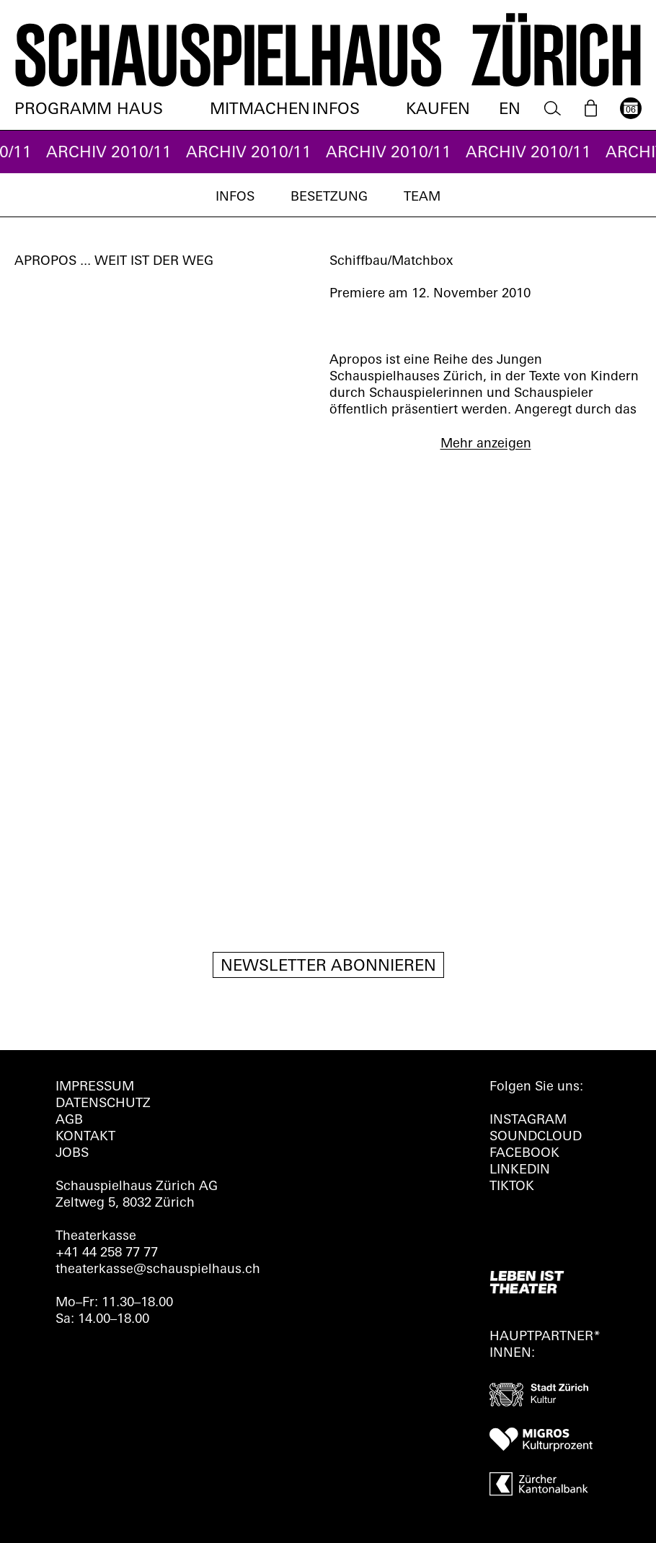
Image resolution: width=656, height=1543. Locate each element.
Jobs (72, 1153)
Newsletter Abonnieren (328, 966)
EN (509, 110)
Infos (235, 197)
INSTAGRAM (528, 1120)
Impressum (95, 1087)
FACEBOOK (524, 1153)
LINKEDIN (519, 1170)
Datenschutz (103, 1104)
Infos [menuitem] (336, 110)
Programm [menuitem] (63, 110)
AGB (69, 1120)
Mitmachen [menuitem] (260, 110)
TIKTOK (511, 1187)
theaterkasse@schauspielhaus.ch (158, 1270)
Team (422, 197)
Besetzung (329, 197)
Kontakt (85, 1137)
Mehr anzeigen (485, 444)
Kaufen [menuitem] (438, 110)
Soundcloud (535, 1137)
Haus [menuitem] (140, 110)
